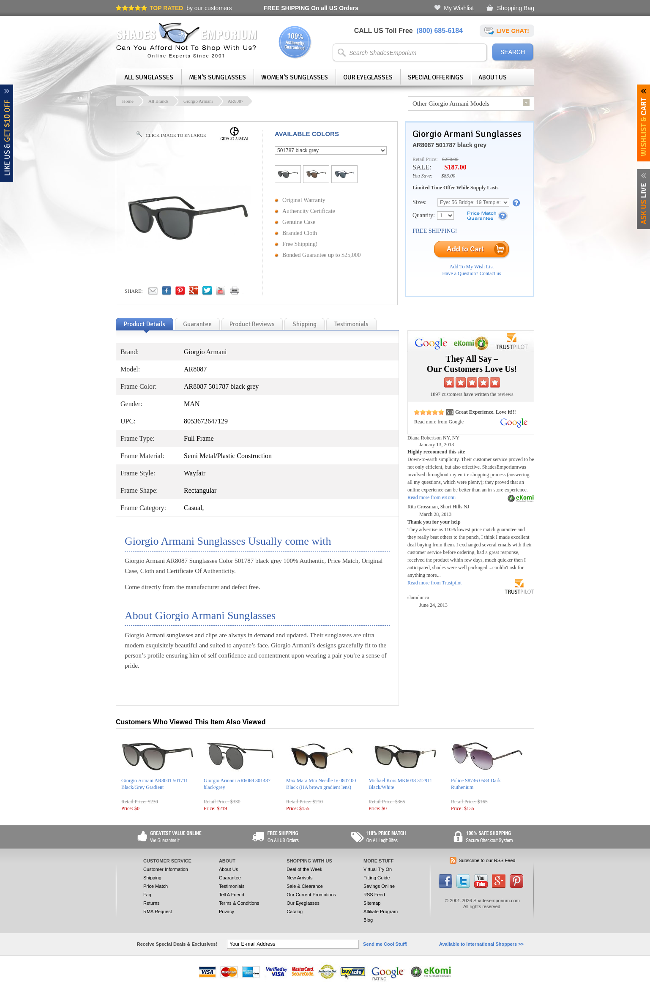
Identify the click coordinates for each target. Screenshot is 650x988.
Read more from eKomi (431, 497)
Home (128, 101)
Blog (368, 919)
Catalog (295, 911)
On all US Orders (311, 8)
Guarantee (230, 877)
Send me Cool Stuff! (385, 944)
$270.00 (450, 159)
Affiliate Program (380, 911)
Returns (151, 903)
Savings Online (379, 886)
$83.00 (448, 176)
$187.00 (455, 167)
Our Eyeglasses (368, 77)
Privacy (226, 911)
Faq (147, 894)
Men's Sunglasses (217, 77)
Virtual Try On (377, 869)
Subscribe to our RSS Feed (487, 860)
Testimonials (232, 886)
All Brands (158, 101)
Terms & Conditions (239, 903)
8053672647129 (206, 421)
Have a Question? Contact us (471, 273)
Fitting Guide (376, 877)
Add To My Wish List (472, 267)
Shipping (152, 877)
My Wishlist (459, 8)
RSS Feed (374, 894)
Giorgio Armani (198, 101)
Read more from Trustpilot (434, 583)
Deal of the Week (304, 869)
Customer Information (165, 869)
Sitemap (371, 903)
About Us (492, 77)
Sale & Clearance (305, 886)
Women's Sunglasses (294, 77)
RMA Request (157, 911)
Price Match (155, 886)
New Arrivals (299, 877)
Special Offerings (435, 77)
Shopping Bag (515, 8)
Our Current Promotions (311, 894)
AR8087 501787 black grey (449, 145)
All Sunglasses (148, 77)
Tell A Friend (231, 894)
